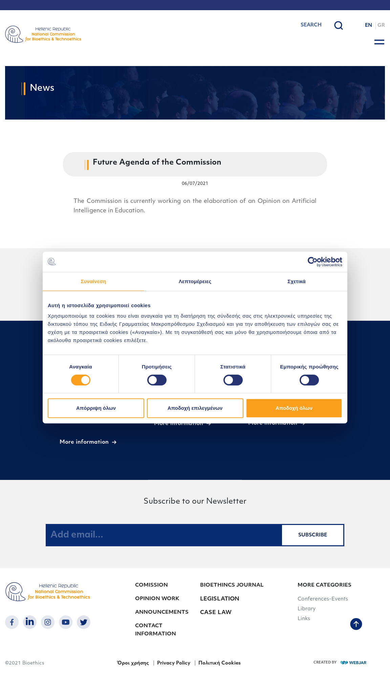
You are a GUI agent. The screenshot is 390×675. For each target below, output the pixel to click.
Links (304, 618)
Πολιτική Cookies (219, 663)
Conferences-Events (323, 599)
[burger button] (379, 42)
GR (381, 25)
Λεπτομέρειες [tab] (195, 281)
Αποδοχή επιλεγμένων (195, 408)
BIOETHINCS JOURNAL (231, 585)
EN (368, 25)
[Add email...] (163, 535)
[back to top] (356, 625)
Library (307, 609)
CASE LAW (216, 612)
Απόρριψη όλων (96, 408)
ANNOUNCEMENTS (162, 612)
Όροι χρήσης (133, 663)
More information (84, 442)
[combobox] (293, 25)
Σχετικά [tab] (296, 281)
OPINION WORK (157, 599)
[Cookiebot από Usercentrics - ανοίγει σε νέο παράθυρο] (312, 262)
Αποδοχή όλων (294, 408)
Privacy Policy (173, 663)
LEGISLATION (219, 599)
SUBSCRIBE (312, 535)
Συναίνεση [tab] (93, 281)
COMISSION (151, 585)
